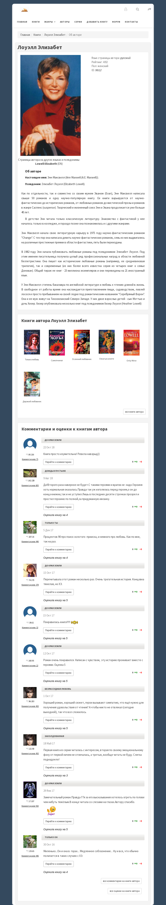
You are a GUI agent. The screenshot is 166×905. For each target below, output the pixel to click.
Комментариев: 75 (30, 459)
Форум (116, 22)
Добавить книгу (97, 22)
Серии (78, 22)
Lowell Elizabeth (46, 163)
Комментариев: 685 (30, 485)
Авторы (65, 22)
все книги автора (134, 411)
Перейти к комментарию (58, 462)
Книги (36, 22)
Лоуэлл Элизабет (54, 35)
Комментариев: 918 (30, 806)
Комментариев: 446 (30, 541)
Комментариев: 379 (30, 585)
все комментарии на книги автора (121, 881)
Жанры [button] (48, 22)
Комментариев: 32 (30, 627)
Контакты (131, 22)
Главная (22, 22)
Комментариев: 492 (30, 706)
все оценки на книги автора (125, 891)
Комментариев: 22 (30, 665)
